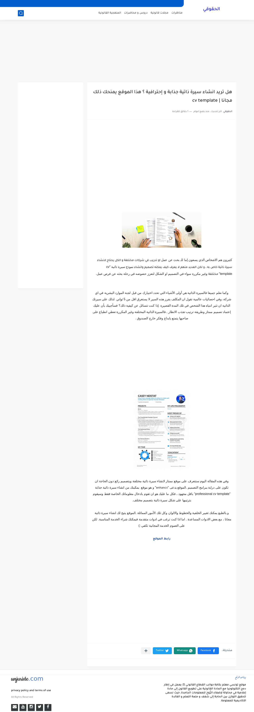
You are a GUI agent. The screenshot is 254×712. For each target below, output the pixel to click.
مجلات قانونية (159, 13)
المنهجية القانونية (109, 13)
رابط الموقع (161, 539)
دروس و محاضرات (136, 13)
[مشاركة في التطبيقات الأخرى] (146, 650)
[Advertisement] (127, 51)
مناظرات (177, 13)
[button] (208, 650)
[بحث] (21, 13)
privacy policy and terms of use (31, 690)
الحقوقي (211, 9)
